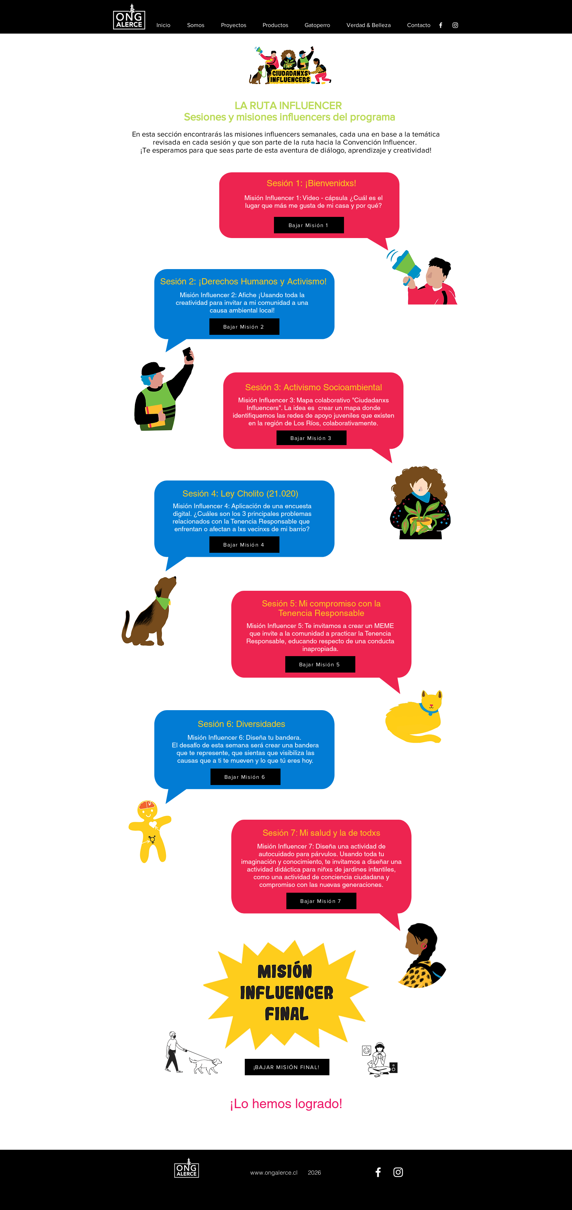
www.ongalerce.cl (274, 1172)
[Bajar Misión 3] (312, 437)
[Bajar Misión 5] (320, 664)
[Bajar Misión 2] (244, 326)
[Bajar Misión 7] (321, 901)
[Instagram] (455, 25)
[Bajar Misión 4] (244, 544)
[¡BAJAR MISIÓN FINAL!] (287, 1067)
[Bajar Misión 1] (309, 225)
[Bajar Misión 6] (245, 777)
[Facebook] (440, 25)
